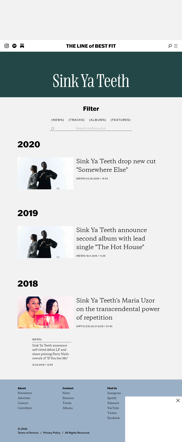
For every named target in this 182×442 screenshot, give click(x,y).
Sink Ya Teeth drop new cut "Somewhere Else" (116, 165)
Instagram (114, 393)
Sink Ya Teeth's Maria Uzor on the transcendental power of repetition (118, 309)
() (57, 120)
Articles (83, 326)
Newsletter (25, 393)
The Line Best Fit (91, 45)
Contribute (25, 408)
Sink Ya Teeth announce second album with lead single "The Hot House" (111, 239)
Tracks (67, 403)
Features (68, 398)
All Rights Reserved (77, 432)
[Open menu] (175, 45)
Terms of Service (28, 432)
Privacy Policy (51, 432)
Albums (68, 408)
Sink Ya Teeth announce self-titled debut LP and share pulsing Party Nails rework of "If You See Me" (50, 352)
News (81, 178)
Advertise (24, 398)
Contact (23, 403)
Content (68, 388)
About (22, 388)
